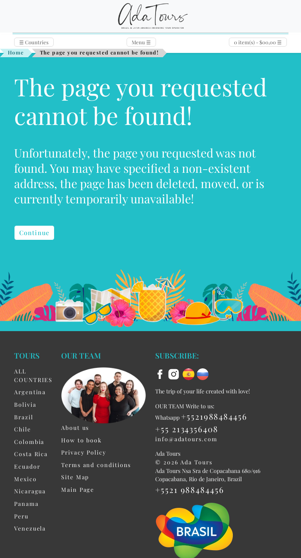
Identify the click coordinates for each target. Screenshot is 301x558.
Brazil (23, 417)
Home (16, 52)
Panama (26, 503)
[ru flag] (203, 373)
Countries (34, 42)
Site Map (75, 477)
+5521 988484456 (189, 489)
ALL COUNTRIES (33, 375)
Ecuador (27, 466)
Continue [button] (34, 232)
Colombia (29, 442)
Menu (141, 42)
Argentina (30, 392)
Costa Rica (31, 454)
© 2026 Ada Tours (183, 462)
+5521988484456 (214, 416)
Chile (22, 429)
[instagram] (175, 373)
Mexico (25, 479)
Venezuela (30, 528)
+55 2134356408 (186, 428)
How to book (81, 440)
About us (75, 427)
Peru (21, 516)
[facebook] (161, 373)
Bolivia (25, 404)
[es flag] (190, 373)
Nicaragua (30, 491)
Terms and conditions (96, 465)
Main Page (77, 489)
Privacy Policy (83, 452)
